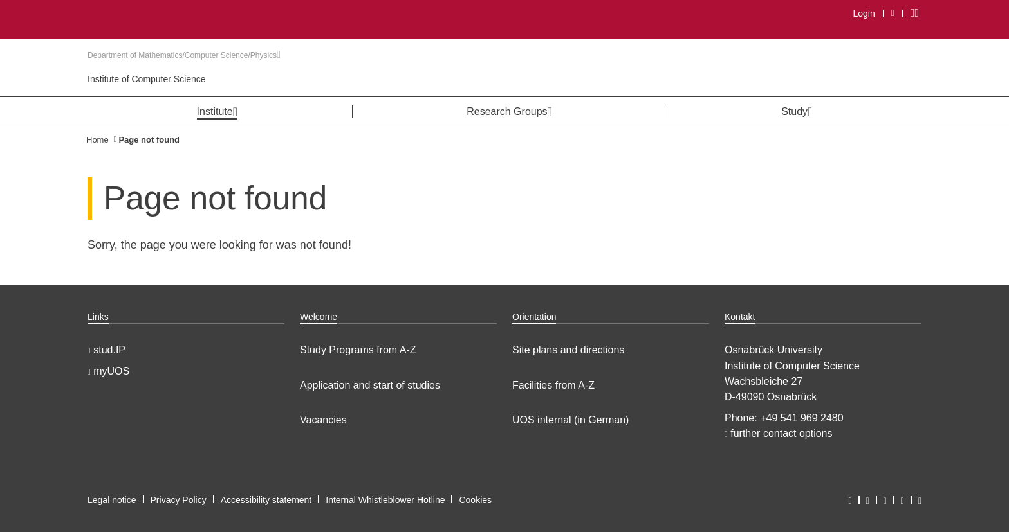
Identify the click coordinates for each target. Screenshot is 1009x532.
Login (864, 13)
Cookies (475, 500)
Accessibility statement (266, 500)
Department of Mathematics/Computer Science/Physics (184, 55)
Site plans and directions (568, 349)
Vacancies (323, 419)
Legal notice (112, 500)
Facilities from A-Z (553, 385)
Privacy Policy (179, 500)
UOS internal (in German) (570, 419)
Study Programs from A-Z (358, 349)
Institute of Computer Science (147, 79)
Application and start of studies (370, 385)
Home (97, 140)
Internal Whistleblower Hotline (385, 500)
